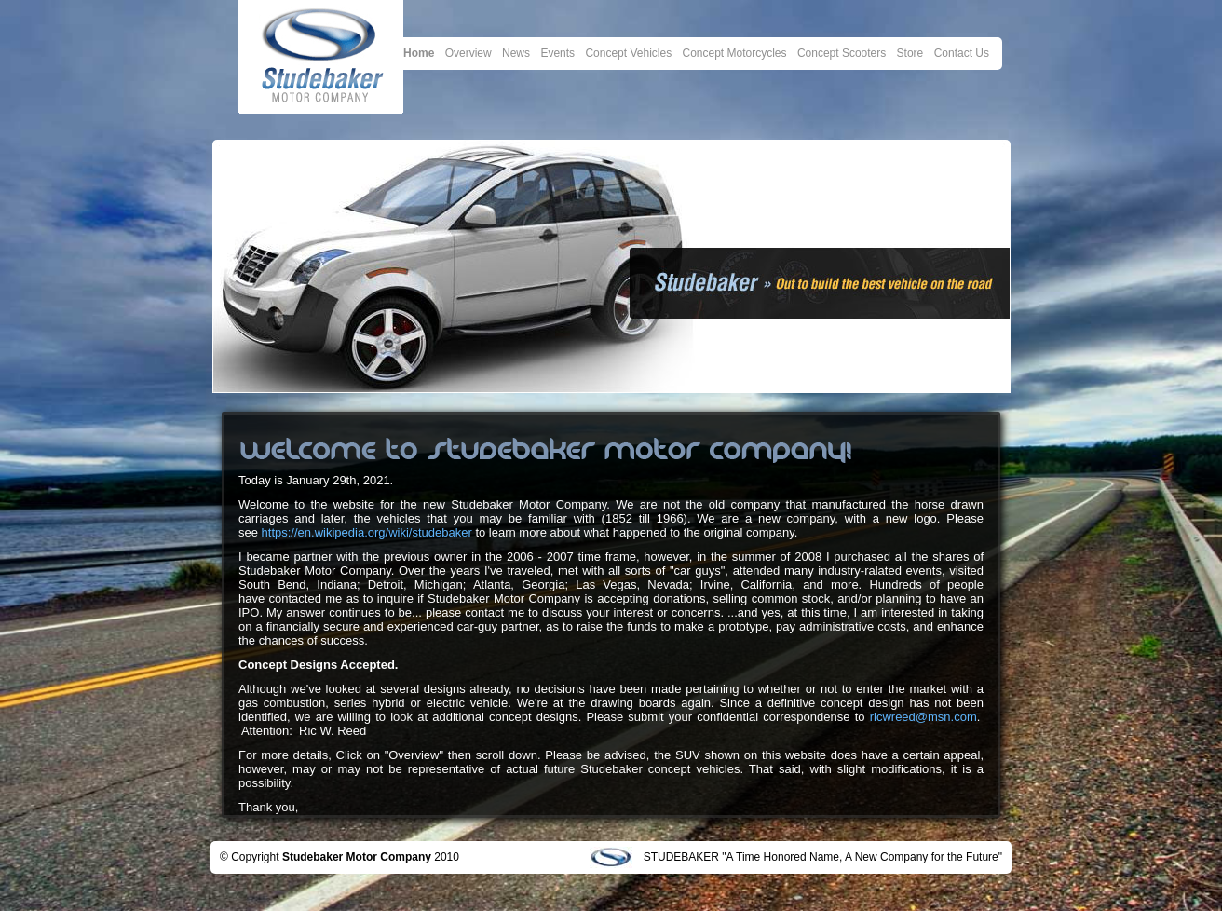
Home (418, 53)
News (516, 53)
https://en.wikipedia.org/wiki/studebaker (367, 532)
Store (910, 53)
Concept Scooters (841, 53)
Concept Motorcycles (734, 53)
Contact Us (961, 53)
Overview (468, 53)
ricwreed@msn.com (923, 717)
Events (557, 53)
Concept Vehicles (628, 53)
